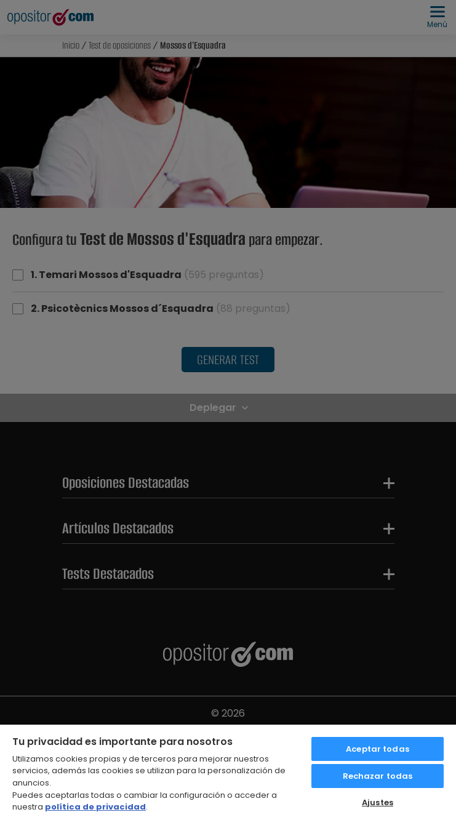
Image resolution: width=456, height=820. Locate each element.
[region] (228, 771)
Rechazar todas (378, 776)
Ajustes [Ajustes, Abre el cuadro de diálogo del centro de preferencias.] (377, 802)
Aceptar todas (377, 749)
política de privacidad (95, 807)
